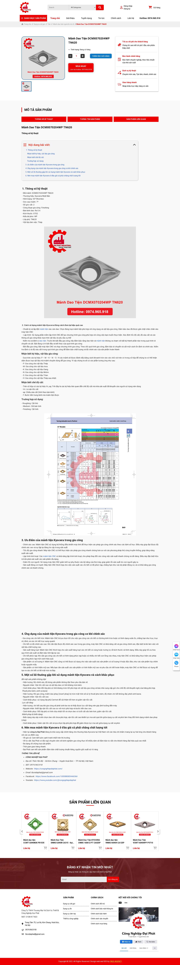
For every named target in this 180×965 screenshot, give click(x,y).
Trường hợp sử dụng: (35, 161)
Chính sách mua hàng (99, 924)
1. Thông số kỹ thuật (33, 150)
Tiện (49, 24)
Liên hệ (131, 18)
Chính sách (116, 18)
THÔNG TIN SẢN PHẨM (90, 119)
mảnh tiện (44, 329)
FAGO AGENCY (116, 961)
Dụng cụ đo (67, 909)
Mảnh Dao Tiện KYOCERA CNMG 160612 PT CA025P (89, 841)
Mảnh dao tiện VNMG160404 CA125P (114, 841)
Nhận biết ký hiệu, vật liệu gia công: (41, 154)
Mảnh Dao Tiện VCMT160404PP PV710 (143, 841)
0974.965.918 (30, 930)
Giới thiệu (70, 18)
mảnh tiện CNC (49, 556)
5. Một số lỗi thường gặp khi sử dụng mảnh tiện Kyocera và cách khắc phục (55, 172)
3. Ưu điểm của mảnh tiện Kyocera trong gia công (44, 165)
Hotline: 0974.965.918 (150, 18)
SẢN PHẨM (68, 897)
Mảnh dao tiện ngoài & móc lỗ (63, 24)
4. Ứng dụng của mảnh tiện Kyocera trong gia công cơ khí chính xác (51, 168)
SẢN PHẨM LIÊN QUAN (136, 119)
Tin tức (101, 18)
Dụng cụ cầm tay (69, 914)
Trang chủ (55, 18)
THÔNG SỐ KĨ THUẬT (44, 119)
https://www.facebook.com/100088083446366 (56, 776)
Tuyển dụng (86, 18)
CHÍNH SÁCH (97, 897)
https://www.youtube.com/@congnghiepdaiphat (55, 780)
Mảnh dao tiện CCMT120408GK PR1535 (33, 841)
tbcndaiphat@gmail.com (34, 934)
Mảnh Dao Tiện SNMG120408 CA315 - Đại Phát (62, 841)
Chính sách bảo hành (99, 914)
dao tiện (42, 341)
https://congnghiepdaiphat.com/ (48, 769)
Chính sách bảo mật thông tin (102, 909)
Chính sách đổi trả (98, 904)
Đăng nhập (128, 6)
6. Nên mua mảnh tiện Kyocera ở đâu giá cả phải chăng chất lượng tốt (52, 176)
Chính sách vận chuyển (99, 919)
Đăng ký (127, 9)
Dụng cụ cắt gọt (39, 24)
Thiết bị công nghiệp (70, 919)
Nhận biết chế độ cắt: (35, 157)
